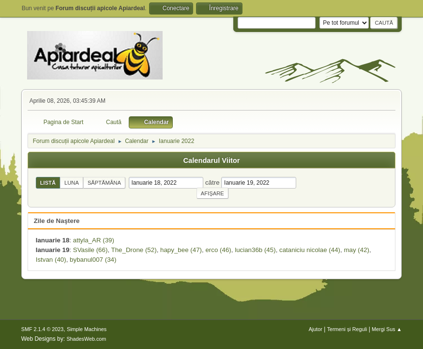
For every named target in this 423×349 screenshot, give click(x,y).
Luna (71, 183)
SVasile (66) (90, 250)
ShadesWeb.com (86, 339)
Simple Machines (86, 329)
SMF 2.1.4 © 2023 (42, 329)
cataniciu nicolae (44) (309, 250)
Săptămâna (104, 183)
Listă (48, 183)
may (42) (356, 250)
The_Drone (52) (134, 250)
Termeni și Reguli (347, 329)
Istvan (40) (51, 259)
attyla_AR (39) (93, 240)
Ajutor (315, 329)
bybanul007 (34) (93, 259)
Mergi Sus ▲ (387, 329)
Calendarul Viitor (211, 160)
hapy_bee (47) (181, 250)
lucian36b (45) (255, 250)
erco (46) (218, 250)
